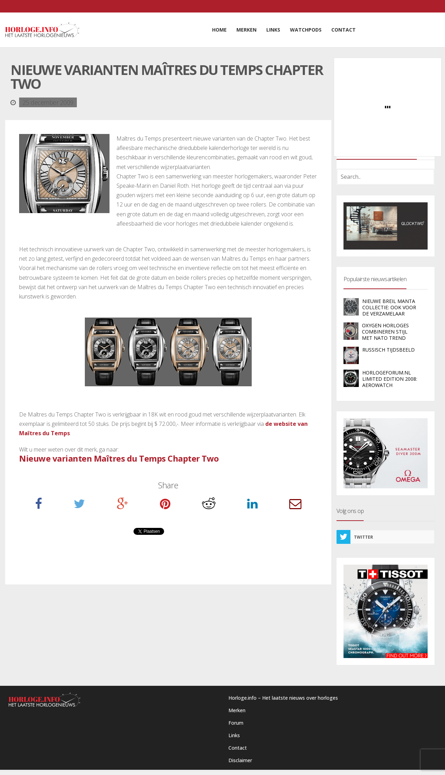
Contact (237, 747)
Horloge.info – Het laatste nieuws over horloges (283, 697)
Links (234, 735)
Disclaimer (240, 760)
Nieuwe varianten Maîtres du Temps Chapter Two (119, 458)
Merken (236, 710)
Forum (235, 722)
